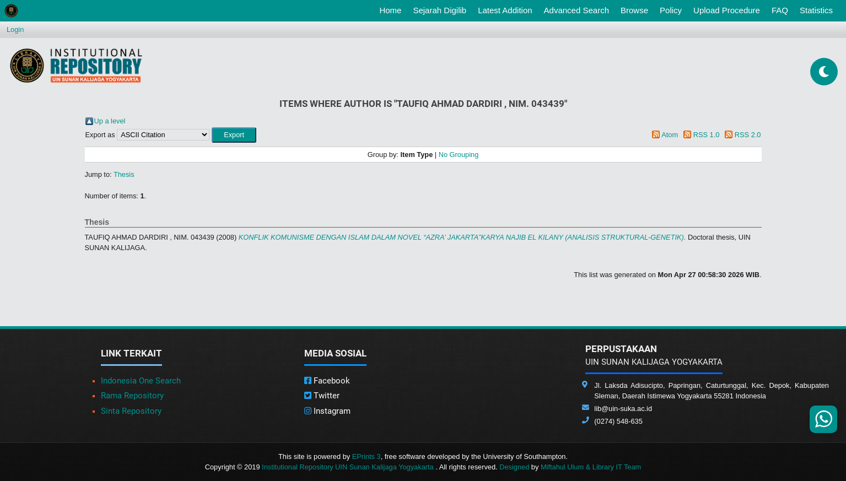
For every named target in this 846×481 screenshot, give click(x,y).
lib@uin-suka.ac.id (623, 408)
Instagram (327, 411)
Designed (514, 467)
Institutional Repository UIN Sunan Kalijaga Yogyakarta (348, 467)
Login (15, 29)
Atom (669, 135)
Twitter (322, 396)
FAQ (780, 10)
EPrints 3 (366, 456)
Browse (634, 10)
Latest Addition (505, 10)
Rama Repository (132, 396)
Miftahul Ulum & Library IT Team (591, 467)
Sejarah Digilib (439, 10)
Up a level (110, 121)
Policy (671, 10)
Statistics (816, 10)
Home (392, 9)
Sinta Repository (131, 411)
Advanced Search (576, 10)
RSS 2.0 (748, 135)
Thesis (124, 174)
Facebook (327, 381)
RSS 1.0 (706, 135)
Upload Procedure (726, 10)
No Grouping (459, 154)
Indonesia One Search (141, 381)
